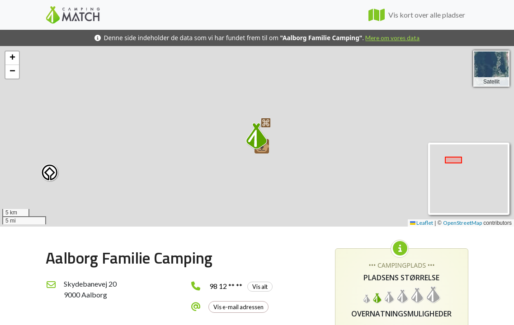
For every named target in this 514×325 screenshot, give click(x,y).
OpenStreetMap (462, 222)
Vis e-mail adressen (238, 307)
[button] (50, 173)
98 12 (241, 286)
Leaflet (421, 222)
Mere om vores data (392, 38)
